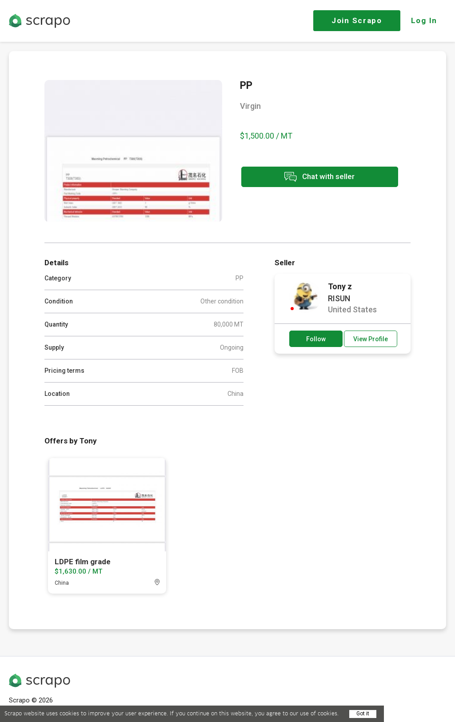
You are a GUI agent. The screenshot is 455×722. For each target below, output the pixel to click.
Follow (316, 339)
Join (356, 20)
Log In (424, 20)
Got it (362, 713)
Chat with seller (319, 177)
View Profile (370, 339)
